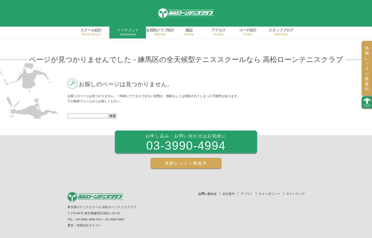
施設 (189, 32)
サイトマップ (295, 194)
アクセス (218, 32)
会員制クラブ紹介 (160, 32)
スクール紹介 (91, 32)
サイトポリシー (269, 194)
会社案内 (228, 194)
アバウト (247, 194)
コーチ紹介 (248, 32)
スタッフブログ (280, 32)
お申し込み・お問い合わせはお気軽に (186, 143)
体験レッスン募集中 (186, 163)
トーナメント (127, 32)
